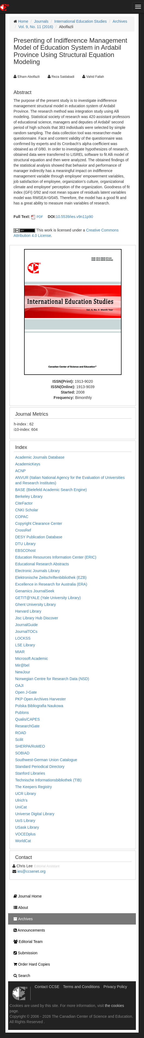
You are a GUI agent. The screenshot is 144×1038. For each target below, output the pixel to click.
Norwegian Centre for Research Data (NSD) (52, 679)
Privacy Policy (115, 987)
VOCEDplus (25, 834)
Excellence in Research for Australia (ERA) (51, 584)
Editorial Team (26, 941)
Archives (120, 21)
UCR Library (25, 793)
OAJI (19, 685)
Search (20, 975)
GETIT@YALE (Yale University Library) (48, 598)
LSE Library (25, 645)
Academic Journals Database (39, 457)
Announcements (28, 930)
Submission (24, 953)
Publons (22, 712)
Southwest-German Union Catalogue (46, 760)
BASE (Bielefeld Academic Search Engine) (51, 490)
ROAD (20, 733)
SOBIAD (22, 753)
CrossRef (23, 530)
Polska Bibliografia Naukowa (39, 706)
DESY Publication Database (38, 537)
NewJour (22, 672)
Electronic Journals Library (37, 571)
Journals (41, 21)
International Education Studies (80, 21)
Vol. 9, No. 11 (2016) (35, 27)
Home (23, 21)
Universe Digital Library (34, 814)
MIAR (20, 652)
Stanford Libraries (30, 773)
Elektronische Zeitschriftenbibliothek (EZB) (51, 577)
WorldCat (23, 841)
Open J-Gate (26, 692)
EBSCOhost (25, 550)
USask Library (27, 827)
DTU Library (25, 544)
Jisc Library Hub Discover (36, 618)
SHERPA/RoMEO (30, 746)
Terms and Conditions (81, 987)
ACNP (20, 471)
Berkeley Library (28, 496)
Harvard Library (28, 611)
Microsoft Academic (31, 658)
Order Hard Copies (30, 964)
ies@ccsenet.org (31, 871)
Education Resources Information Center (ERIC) (55, 557)
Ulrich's (21, 800)
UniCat (21, 807)
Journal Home (26, 896)
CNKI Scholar (26, 510)
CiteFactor (24, 503)
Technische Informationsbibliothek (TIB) (48, 780)
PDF (40, 217)
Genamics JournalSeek (34, 591)
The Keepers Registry (33, 787)
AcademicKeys (27, 464)
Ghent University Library (35, 604)
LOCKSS (23, 638)
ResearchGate (27, 726)
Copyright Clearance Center (38, 523)
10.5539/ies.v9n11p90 (74, 216)
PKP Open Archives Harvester (40, 699)
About (19, 907)
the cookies (114, 1005)
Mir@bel (22, 665)
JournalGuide (26, 625)
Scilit (19, 739)
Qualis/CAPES (27, 719)
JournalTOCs (26, 631)
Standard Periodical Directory (39, 766)
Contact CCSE (47, 987)
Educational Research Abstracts (42, 564)
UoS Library (25, 820)
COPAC (21, 517)
